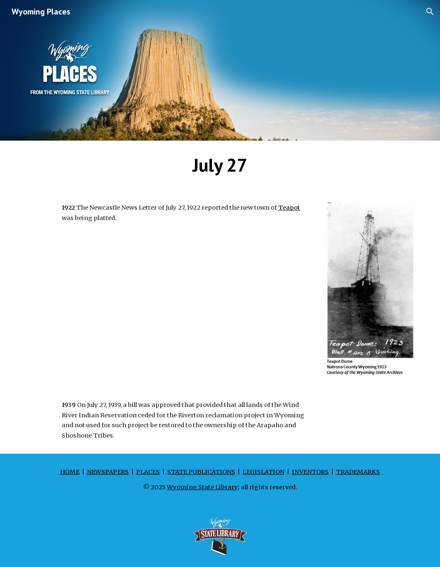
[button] (430, 12)
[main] (220, 165)
